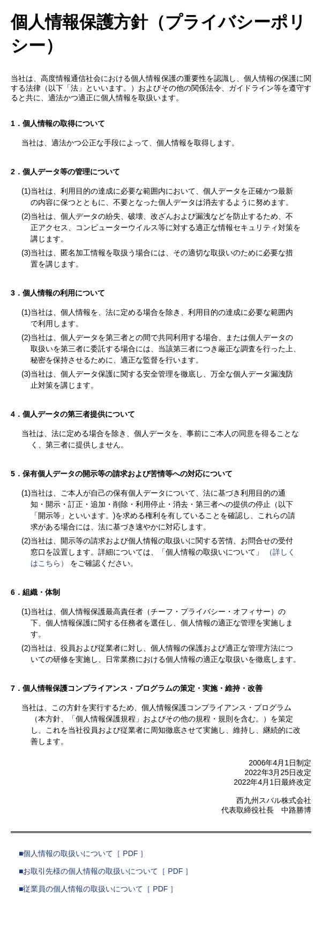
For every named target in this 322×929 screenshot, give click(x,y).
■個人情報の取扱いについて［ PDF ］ (83, 853)
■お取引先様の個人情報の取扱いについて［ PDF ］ (105, 871)
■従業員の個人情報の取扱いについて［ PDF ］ (98, 888)
